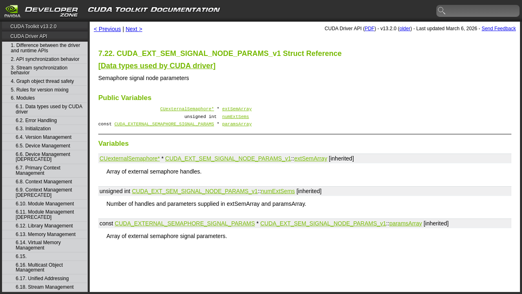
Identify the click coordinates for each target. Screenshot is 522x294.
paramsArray (237, 127)
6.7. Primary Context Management (38, 170)
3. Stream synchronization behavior (39, 70)
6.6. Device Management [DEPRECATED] (43, 157)
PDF (369, 28)
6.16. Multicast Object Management (39, 268)
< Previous (107, 29)
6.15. (22, 256)
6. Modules (23, 98)
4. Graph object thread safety (42, 81)
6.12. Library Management (44, 226)
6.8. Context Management (44, 182)
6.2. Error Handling (36, 120)
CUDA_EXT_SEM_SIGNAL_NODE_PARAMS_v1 (228, 162)
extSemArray (237, 110)
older (404, 28)
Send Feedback (499, 28)
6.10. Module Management (45, 204)
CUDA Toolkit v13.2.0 (33, 26)
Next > (134, 29)
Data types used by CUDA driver (157, 66)
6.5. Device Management (43, 146)
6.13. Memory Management (46, 234)
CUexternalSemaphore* (187, 110)
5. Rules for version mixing (40, 90)
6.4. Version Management (44, 137)
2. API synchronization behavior (45, 59)
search (442, 11)
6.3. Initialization (33, 128)
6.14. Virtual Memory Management (38, 245)
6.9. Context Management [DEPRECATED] (44, 192)
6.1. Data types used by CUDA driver (49, 109)
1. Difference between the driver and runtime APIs (45, 48)
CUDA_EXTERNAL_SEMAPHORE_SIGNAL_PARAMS (164, 127)
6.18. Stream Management (45, 287)
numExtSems (235, 119)
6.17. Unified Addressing (42, 278)
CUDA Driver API (28, 36)
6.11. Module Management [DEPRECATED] (45, 214)
